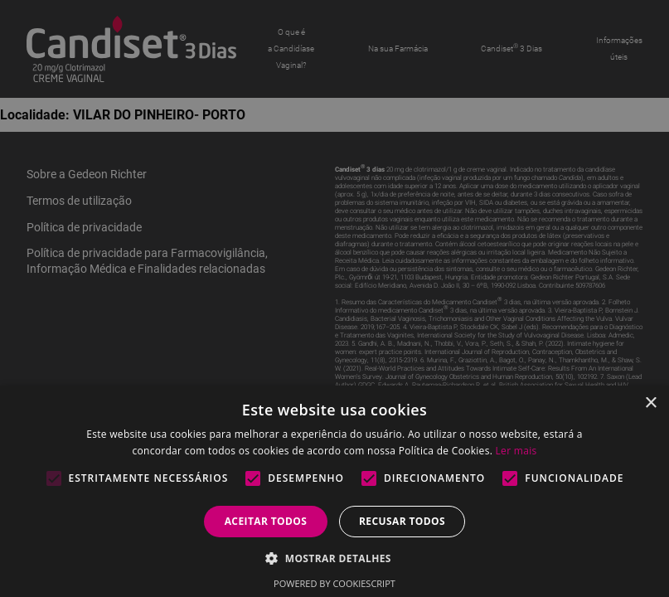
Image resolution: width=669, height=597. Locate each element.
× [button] (650, 403)
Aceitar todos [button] (266, 521)
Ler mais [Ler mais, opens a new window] (516, 451)
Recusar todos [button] (402, 521)
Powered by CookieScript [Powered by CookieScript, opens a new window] (334, 583)
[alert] (334, 298)
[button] (334, 557)
